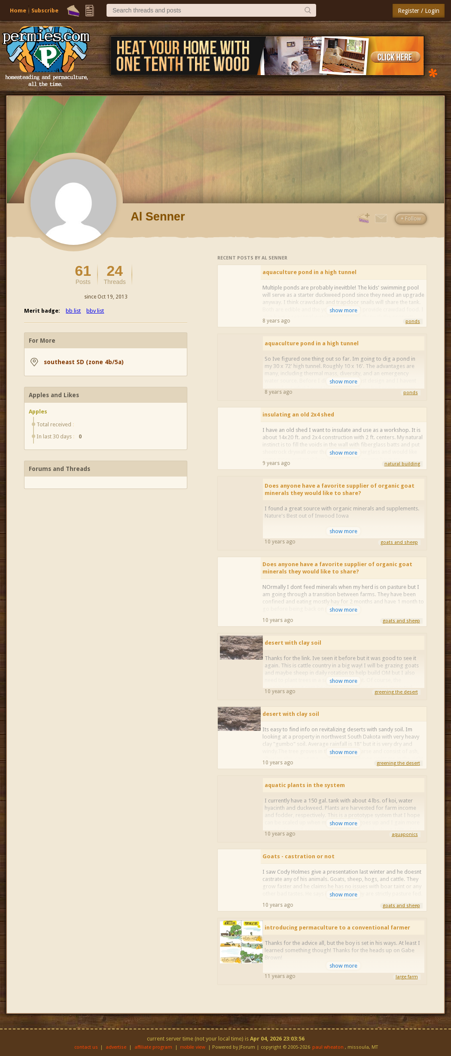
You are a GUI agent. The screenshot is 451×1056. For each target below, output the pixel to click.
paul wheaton (328, 1047)
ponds (412, 321)
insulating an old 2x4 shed (298, 414)
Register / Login (418, 10)
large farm (407, 977)
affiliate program (153, 1047)
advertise (116, 1047)
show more (343, 310)
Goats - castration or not (298, 856)
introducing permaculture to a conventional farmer (337, 927)
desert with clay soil (293, 643)
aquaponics (405, 834)
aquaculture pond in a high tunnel (309, 272)
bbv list (95, 311)
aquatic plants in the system (305, 785)
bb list (73, 311)
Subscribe (44, 10)
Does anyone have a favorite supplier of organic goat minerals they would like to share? (339, 489)
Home (18, 10)
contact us (86, 1047)
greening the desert (396, 692)
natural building (402, 464)
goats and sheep (399, 542)
